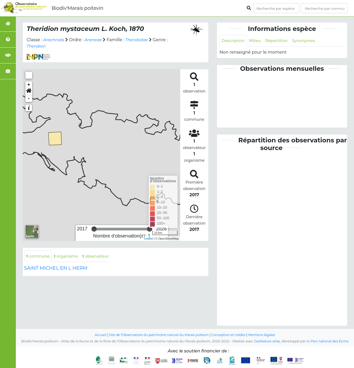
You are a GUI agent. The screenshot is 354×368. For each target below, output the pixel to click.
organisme (68, 256)
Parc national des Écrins (330, 341)
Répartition (279, 40)
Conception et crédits (231, 335)
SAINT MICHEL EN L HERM (55, 269)
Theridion (37, 46)
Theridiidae (140, 39)
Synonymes (308, 40)
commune (38, 256)
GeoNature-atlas (266, 341)
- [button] (28, 98)
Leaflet (148, 238)
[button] (28, 91)
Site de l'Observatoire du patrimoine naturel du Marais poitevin (157, 335)
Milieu (256, 40)
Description (234, 40)
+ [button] (28, 85)
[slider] (94, 229)
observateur (99, 256)
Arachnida (54, 39)
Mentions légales (266, 335)
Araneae (95, 39)
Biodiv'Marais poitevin (77, 8)
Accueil (95, 335)
